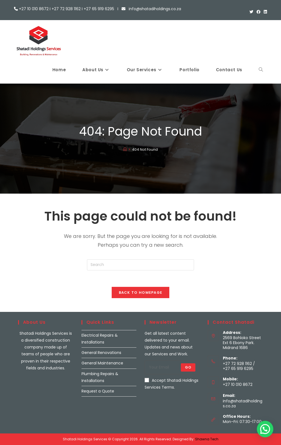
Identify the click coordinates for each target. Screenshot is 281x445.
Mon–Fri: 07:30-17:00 (242, 421)
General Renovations (101, 352)
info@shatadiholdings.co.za (242, 403)
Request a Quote (98, 391)
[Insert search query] (140, 264)
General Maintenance (102, 363)
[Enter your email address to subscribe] (172, 367)
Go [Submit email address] (188, 367)
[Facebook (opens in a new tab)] (258, 12)
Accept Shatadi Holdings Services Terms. (171, 384)
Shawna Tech (206, 439)
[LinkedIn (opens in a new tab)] (264, 12)
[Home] (125, 149)
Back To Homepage (140, 292)
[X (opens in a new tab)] (251, 12)
